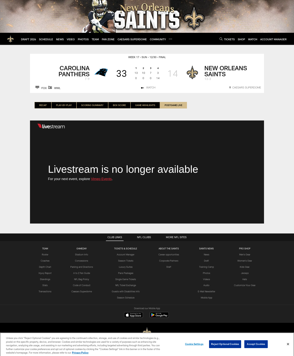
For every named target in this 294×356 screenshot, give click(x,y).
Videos (206, 279)
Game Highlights (145, 105)
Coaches (45, 260)
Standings (45, 279)
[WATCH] (148, 88)
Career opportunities (168, 254)
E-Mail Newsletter (206, 291)
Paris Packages (125, 273)
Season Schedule (125, 297)
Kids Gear (245, 267)
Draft (206, 260)
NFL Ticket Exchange (125, 285)
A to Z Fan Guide (81, 273)
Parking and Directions (81, 267)
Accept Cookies (256, 347)
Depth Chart (45, 267)
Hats (244, 279)
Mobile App (206, 297)
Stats (45, 285)
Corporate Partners (168, 260)
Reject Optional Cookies (225, 347)
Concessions (81, 260)
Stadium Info (81, 254)
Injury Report (45, 273)
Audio (206, 285)
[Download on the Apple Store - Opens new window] (133, 315)
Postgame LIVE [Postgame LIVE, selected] (173, 105)
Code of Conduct (81, 285)
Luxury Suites (126, 267)
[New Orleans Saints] (147, 332)
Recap (43, 105)
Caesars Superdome (81, 291)
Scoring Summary (92, 105)
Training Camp (206, 267)
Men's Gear (244, 254)
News (206, 254)
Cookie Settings (194, 347)
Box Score (119, 105)
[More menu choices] (170, 38)
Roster (45, 254)
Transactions (45, 291)
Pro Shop (244, 248)
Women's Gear (244, 260)
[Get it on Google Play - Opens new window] (159, 316)
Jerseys (245, 273)
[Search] (221, 38)
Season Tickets (125, 260)
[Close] (288, 347)
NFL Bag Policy (81, 279)
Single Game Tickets (125, 279)
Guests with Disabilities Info (126, 291)
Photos (206, 273)
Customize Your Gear (245, 285)
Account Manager (125, 254)
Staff (168, 267)
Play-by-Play (64, 105)
